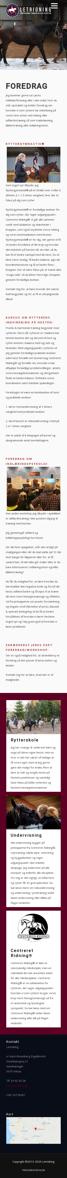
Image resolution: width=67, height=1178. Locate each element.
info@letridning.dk (17, 1085)
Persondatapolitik (33, 1170)
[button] (54, 5)
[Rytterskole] (33, 746)
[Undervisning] (33, 851)
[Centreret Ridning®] (33, 969)
